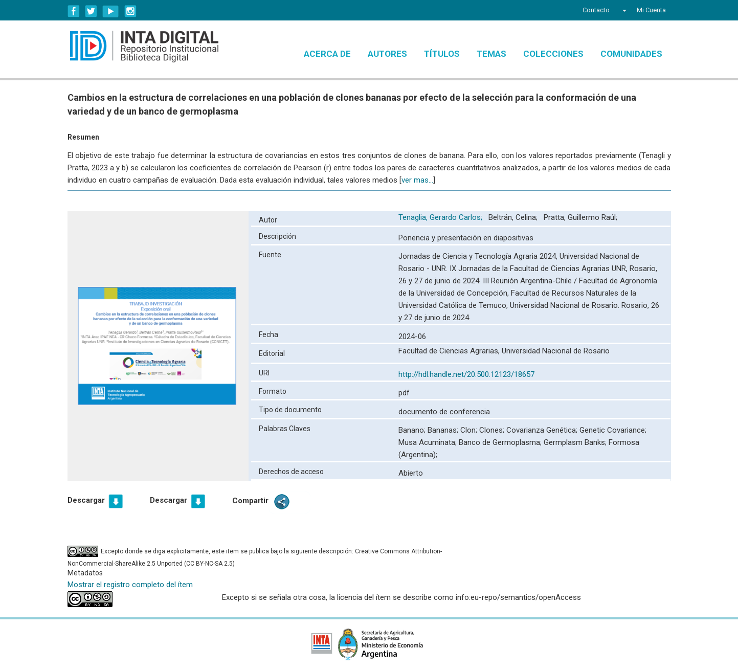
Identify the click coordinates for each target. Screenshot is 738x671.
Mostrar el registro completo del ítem (130, 584)
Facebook (74, 11)
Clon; (469, 430)
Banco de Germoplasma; (501, 442)
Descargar (86, 500)
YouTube (110, 11)
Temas (491, 54)
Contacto (596, 10)
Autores (387, 54)
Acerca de (327, 54)
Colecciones (553, 54)
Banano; (413, 430)
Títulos (442, 54)
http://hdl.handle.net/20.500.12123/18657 (466, 374)
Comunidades (631, 54)
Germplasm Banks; (576, 442)
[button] (623, 10)
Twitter (91, 11)
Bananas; (444, 430)
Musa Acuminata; (428, 442)
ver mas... (417, 180)
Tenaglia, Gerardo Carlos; (441, 217)
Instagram (130, 11)
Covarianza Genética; (542, 430)
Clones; (492, 430)
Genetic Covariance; (612, 430)
